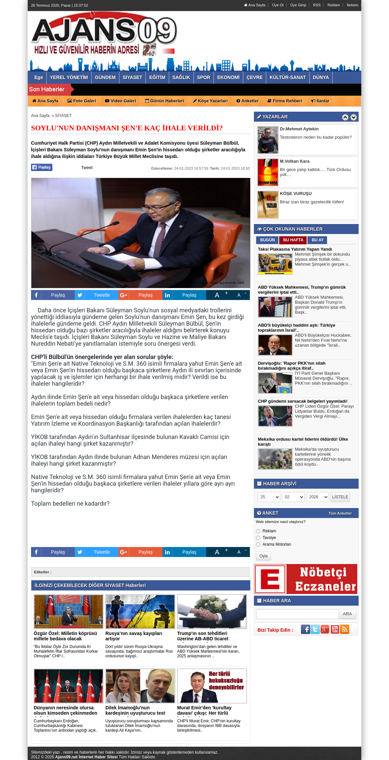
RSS (317, 5)
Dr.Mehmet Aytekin (299, 129)
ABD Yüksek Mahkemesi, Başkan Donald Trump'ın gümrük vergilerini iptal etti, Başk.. (321, 305)
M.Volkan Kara (295, 162)
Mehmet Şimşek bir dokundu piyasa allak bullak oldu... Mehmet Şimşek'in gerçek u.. (323, 260)
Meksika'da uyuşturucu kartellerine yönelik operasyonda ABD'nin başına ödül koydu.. (323, 457)
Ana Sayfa (254, 5)
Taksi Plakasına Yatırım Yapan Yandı (295, 249)
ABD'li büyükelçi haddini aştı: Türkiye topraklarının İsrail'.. (296, 328)
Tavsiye (266, 537)
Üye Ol (278, 5)
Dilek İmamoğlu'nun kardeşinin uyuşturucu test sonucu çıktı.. (135, 713)
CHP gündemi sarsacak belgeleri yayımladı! (303, 401)
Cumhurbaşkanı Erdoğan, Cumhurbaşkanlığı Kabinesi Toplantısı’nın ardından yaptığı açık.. (66, 726)
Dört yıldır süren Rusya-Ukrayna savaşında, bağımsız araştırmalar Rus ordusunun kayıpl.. (139, 651)
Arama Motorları (273, 544)
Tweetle (92, 295)
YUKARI (354, 750)
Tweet (87, 167)
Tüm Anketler (340, 513)
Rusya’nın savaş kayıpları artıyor (133, 636)
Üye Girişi (298, 5)
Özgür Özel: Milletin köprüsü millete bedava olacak (65, 636)
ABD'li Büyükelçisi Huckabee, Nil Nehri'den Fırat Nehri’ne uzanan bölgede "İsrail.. (323, 341)
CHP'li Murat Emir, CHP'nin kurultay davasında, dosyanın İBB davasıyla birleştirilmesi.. (209, 726)
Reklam (334, 5)
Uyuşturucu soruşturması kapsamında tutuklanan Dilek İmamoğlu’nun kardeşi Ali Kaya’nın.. (139, 726)
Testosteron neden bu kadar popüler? (316, 138)
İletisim (352, 5)
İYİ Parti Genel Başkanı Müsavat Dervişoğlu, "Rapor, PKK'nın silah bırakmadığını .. (323, 379)
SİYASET (63, 115)
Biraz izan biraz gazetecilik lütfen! (312, 202)
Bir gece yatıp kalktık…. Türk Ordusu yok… (315, 173)
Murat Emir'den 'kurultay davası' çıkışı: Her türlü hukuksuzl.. (204, 713)
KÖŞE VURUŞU (296, 194)
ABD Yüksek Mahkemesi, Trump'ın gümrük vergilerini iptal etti (177, 90)
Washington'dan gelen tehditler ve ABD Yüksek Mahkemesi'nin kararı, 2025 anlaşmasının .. (208, 651)
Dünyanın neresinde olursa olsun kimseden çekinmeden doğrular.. (65, 713)
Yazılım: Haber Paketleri (321, 755)
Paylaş (48, 295)
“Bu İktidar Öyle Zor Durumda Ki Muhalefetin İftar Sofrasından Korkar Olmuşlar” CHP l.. (66, 651)
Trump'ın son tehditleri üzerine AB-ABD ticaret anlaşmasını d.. (203, 639)
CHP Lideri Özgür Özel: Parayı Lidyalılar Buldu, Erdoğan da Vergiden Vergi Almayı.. (324, 412)
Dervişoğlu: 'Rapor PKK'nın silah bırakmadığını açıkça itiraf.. (292, 366)
